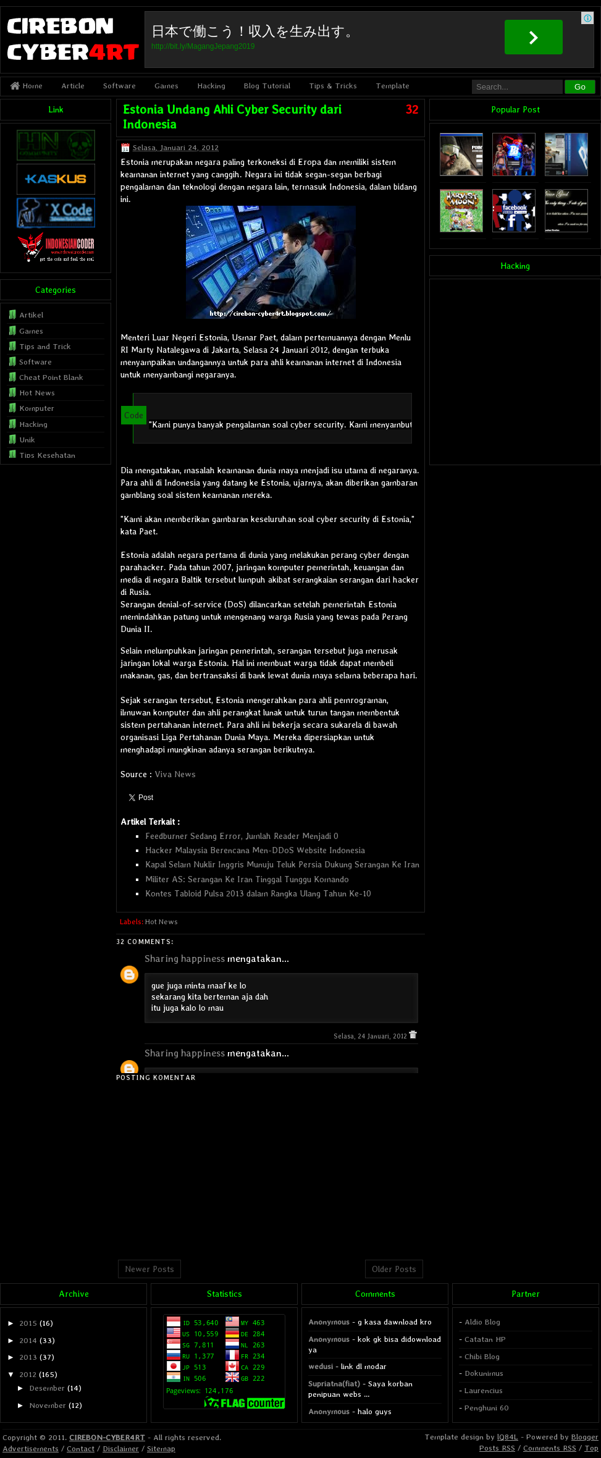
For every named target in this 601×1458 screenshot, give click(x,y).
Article (73, 85)
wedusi (320, 1366)
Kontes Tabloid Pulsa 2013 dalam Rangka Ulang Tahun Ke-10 (258, 893)
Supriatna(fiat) (334, 1383)
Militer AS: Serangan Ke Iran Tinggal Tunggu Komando (247, 879)
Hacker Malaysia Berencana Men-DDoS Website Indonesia (255, 850)
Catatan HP (485, 1339)
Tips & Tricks (333, 85)
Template (393, 85)
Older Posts (394, 1269)
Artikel (31, 314)
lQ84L (507, 1436)
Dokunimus (483, 1373)
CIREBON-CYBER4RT (107, 1437)
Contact (81, 1448)
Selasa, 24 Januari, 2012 (371, 1036)
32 (411, 109)
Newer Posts (149, 1269)
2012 (27, 1374)
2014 (28, 1340)
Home (26, 85)
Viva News (175, 774)
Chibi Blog (482, 1356)
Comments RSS (549, 1447)
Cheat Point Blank (51, 377)
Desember (47, 1388)
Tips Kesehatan (47, 455)
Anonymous (329, 1321)
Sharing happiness (185, 958)
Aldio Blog (482, 1321)
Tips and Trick (45, 346)
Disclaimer (121, 1448)
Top (591, 1447)
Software (119, 85)
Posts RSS (497, 1447)
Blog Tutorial (267, 85)
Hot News (161, 921)
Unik (27, 439)
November (47, 1405)
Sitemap (161, 1448)
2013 (28, 1357)
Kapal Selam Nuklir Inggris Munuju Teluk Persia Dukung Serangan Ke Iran (282, 864)
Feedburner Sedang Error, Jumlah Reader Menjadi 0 (241, 836)
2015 (28, 1323)
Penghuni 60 (486, 1407)
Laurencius (483, 1390)
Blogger (585, 1436)
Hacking (211, 85)
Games (166, 85)
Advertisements (30, 1448)
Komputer (36, 408)
